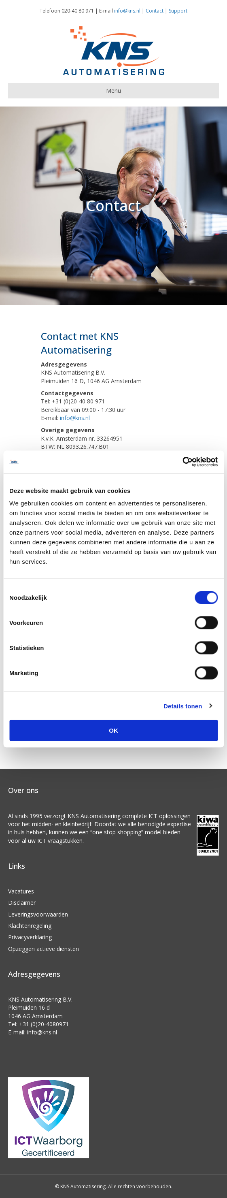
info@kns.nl (127, 10)
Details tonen (182, 705)
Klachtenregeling (29, 925)
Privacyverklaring (30, 937)
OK (113, 730)
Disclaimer (22, 902)
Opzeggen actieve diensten (43, 949)
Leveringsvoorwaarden (38, 914)
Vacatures (21, 891)
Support (178, 10)
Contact (154, 10)
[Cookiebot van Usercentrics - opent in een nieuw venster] (182, 462)
